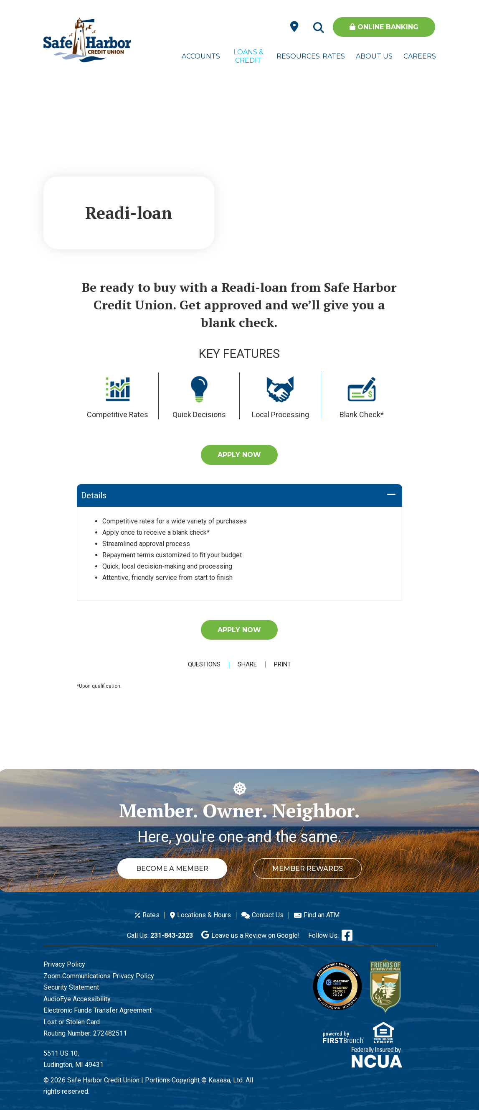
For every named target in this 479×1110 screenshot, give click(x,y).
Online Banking (384, 27)
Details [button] (93, 495)
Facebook (347, 935)
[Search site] (318, 28)
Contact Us (268, 915)
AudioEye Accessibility (77, 999)
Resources (295, 56)
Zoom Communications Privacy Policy (98, 976)
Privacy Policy (64, 964)
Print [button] (282, 664)
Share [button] (247, 664)
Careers (419, 56)
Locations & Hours (204, 915)
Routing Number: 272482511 (85, 1033)
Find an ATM (322, 915)
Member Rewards (308, 869)
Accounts (201, 56)
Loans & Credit (248, 56)
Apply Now (239, 455)
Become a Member (172, 869)
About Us (374, 56)
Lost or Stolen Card (71, 1022)
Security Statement (71, 987)
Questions (204, 664)
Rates (333, 56)
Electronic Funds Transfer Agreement (97, 1010)
